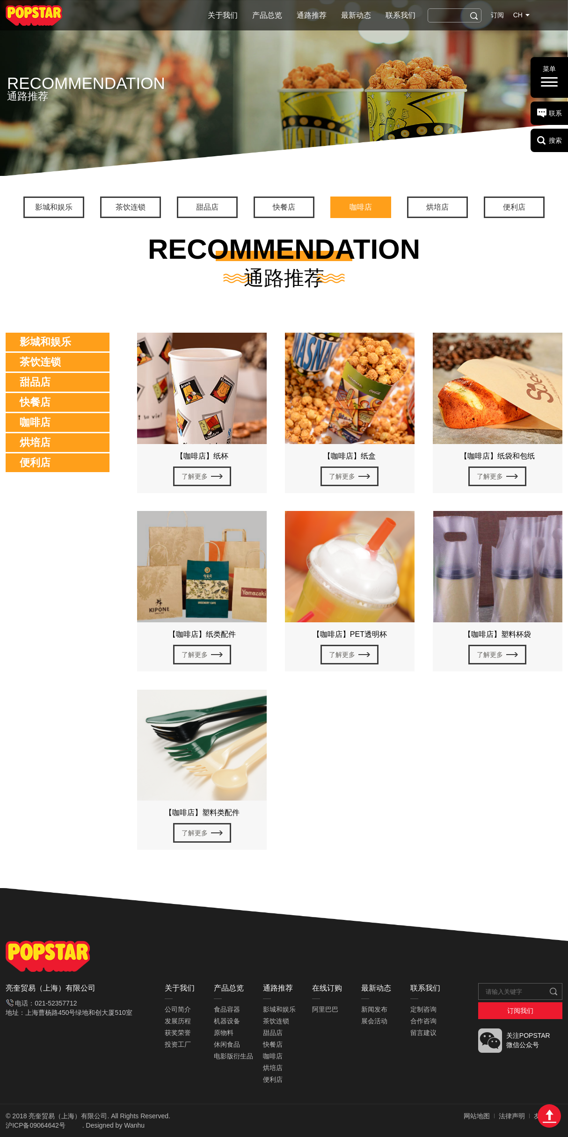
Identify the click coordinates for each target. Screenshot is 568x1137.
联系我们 (400, 15)
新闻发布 (374, 1009)
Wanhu (134, 1125)
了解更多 (195, 476)
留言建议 (423, 1032)
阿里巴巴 (325, 1009)
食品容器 (227, 1009)
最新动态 (356, 15)
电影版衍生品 (233, 1056)
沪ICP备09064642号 (36, 1125)
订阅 (497, 15)
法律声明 (512, 1116)
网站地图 (477, 1116)
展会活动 (374, 1021)
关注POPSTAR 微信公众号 (528, 1040)
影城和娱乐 (54, 207)
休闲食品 (227, 1044)
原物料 (223, 1032)
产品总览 (267, 15)
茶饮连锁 (131, 207)
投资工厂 (178, 1044)
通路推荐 (312, 15)
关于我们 (223, 15)
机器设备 (227, 1021)
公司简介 (178, 1009)
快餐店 (284, 207)
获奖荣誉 (178, 1032)
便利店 (514, 207)
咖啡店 (361, 207)
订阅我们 (520, 1010)
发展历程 (178, 1021)
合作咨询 (423, 1021)
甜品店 (207, 207)
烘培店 (437, 207)
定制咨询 (423, 1009)
